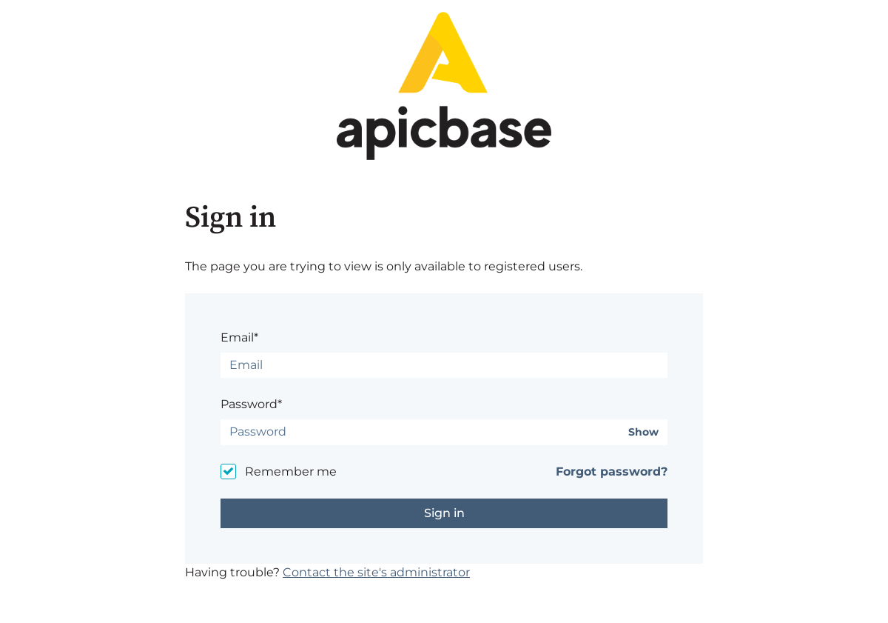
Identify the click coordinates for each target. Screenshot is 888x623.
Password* (251, 404)
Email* (239, 337)
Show (643, 432)
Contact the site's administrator (376, 572)
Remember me (291, 471)
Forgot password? (611, 471)
